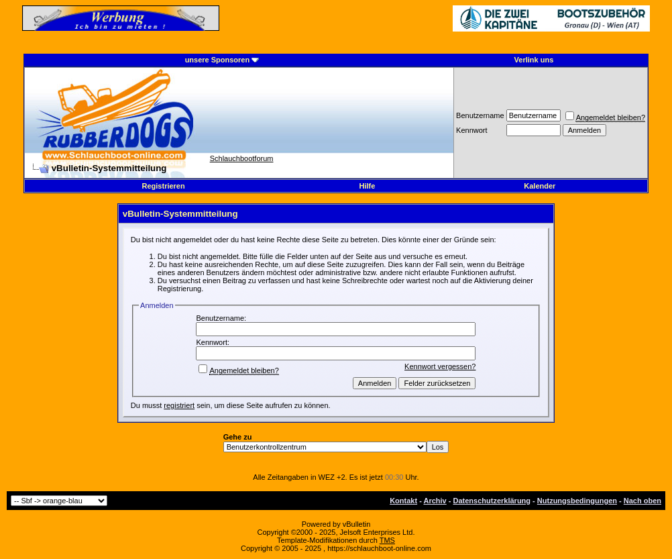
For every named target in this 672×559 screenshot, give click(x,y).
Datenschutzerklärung (492, 501)
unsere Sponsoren (217, 60)
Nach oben (642, 501)
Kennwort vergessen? (439, 366)
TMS (387, 540)
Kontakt (403, 501)
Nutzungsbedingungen (577, 501)
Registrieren (163, 186)
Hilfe (367, 186)
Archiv (434, 501)
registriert (179, 405)
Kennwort (471, 130)
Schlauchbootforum (242, 158)
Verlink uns (534, 60)
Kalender (539, 186)
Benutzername (480, 115)
